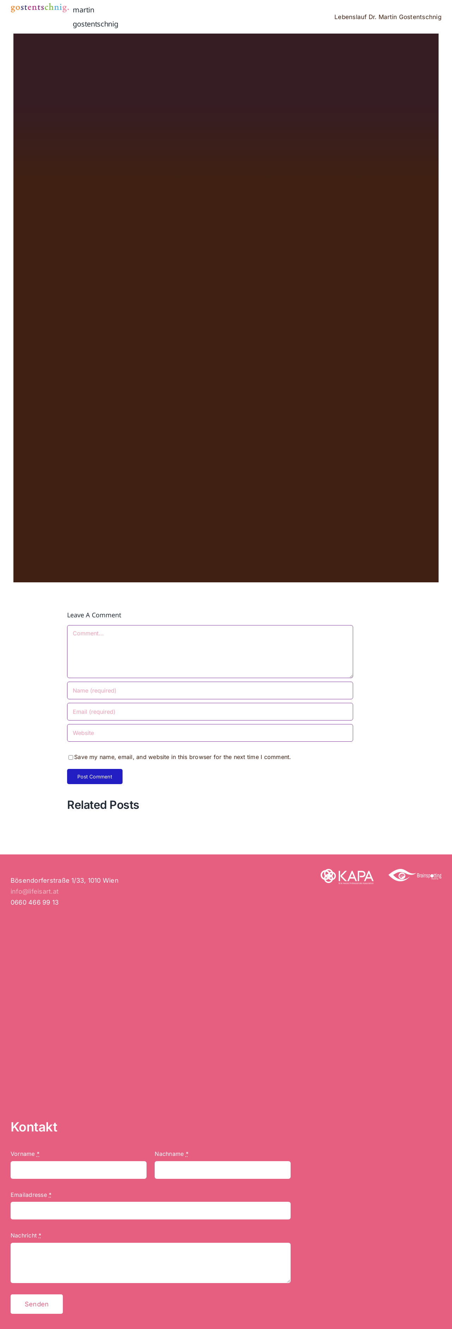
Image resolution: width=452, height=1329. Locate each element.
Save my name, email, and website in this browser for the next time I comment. (182, 756)
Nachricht (26, 1235)
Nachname (171, 1153)
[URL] (210, 733)
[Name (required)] (210, 690)
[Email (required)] (210, 712)
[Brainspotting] (414, 871)
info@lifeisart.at (35, 891)
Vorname (25, 1153)
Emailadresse (31, 1194)
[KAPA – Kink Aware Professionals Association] (347, 871)
